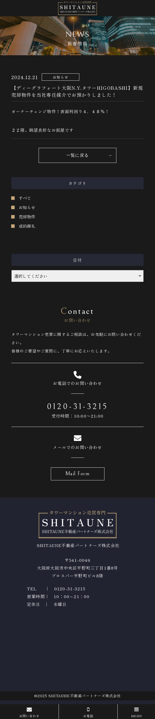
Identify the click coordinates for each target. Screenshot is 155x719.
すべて (25, 198)
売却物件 (27, 216)
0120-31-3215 (77, 406)
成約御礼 (27, 226)
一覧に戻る (77, 155)
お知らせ (27, 207)
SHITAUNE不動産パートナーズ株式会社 (84, 695)
